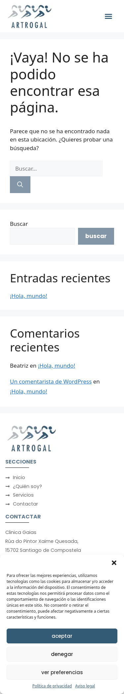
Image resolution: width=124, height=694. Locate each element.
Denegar (62, 654)
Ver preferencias (62, 672)
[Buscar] (20, 184)
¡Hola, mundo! (28, 296)
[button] (114, 562)
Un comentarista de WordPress (51, 381)
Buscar (19, 223)
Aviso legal (85, 686)
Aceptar (62, 636)
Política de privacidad (52, 686)
